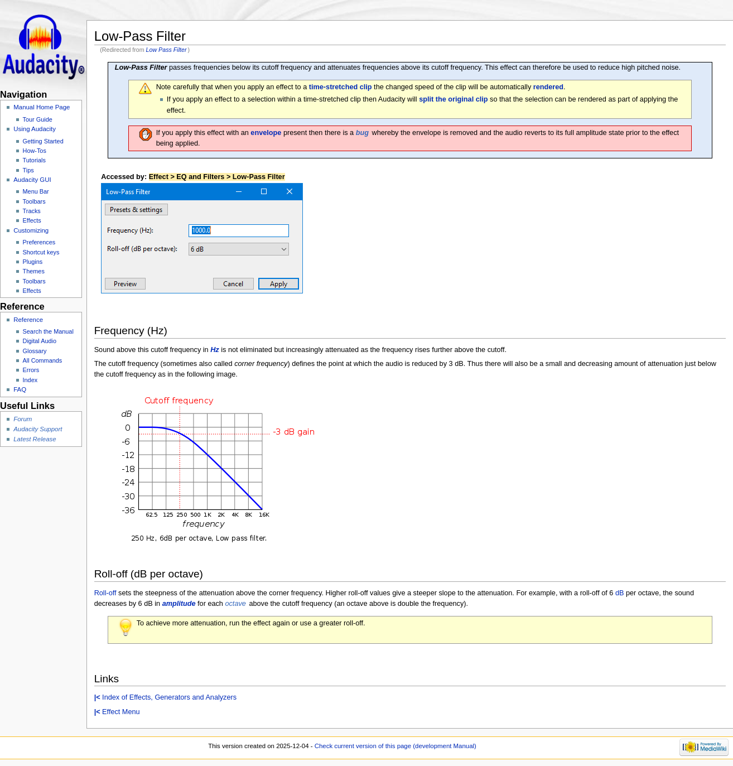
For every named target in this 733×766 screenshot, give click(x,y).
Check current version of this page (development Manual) (395, 746)
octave (235, 604)
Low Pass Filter (166, 49)
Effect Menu (117, 712)
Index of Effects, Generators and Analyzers (165, 697)
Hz (214, 350)
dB (619, 593)
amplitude (179, 604)
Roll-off (105, 593)
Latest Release (34, 439)
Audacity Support (37, 429)
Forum (22, 419)
